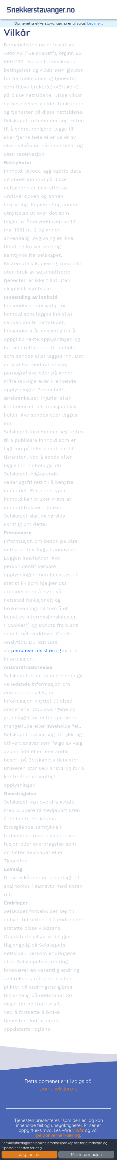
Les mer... (95, 23)
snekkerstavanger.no (41, 9)
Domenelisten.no (58, 1089)
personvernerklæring (36, 650)
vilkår (78, 1130)
